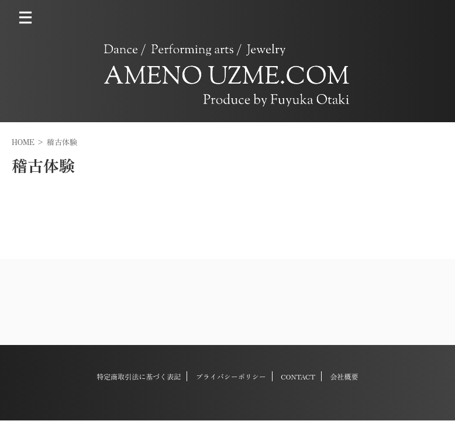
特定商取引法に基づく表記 (138, 376)
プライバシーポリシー (231, 376)
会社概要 (344, 376)
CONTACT (298, 376)
